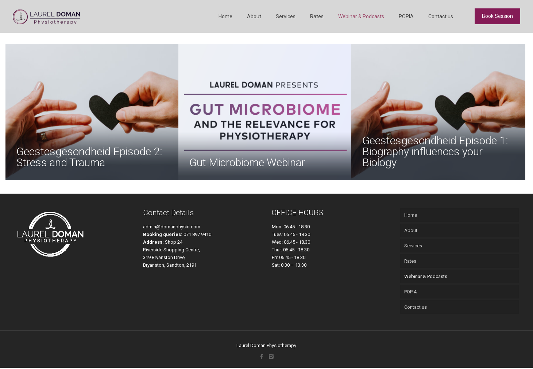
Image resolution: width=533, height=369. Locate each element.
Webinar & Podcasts (425, 276)
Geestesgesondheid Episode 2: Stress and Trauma (89, 157)
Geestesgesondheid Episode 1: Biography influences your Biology (435, 151)
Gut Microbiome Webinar (247, 162)
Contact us (415, 307)
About (410, 230)
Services (413, 245)
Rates (410, 261)
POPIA (410, 291)
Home (410, 215)
